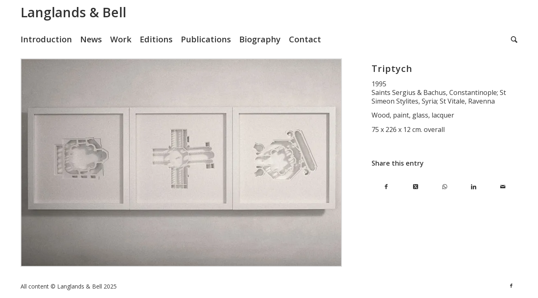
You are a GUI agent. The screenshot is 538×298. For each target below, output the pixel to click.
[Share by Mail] (502, 187)
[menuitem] (50, 39)
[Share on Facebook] (386, 187)
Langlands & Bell (73, 12)
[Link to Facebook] (511, 286)
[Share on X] (415, 187)
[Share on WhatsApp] (444, 187)
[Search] (514, 39)
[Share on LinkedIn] (473, 187)
